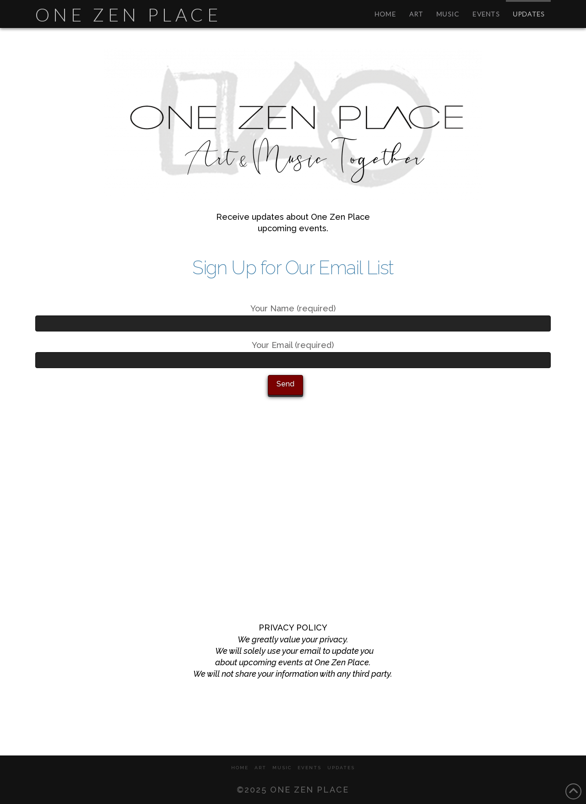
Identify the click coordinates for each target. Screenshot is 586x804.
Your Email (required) (293, 353)
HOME (240, 767)
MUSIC (282, 767)
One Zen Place (128, 14)
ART (260, 767)
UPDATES (341, 767)
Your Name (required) (293, 317)
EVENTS (309, 767)
